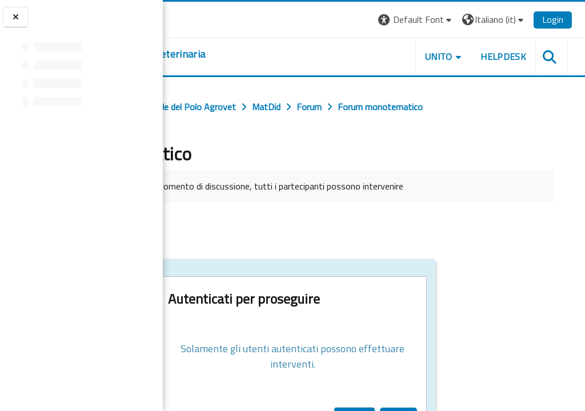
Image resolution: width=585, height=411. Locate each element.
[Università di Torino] (198, 18)
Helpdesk (516, 56)
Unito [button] (451, 56)
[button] (428, 20)
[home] (254, 54)
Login (565, 19)
